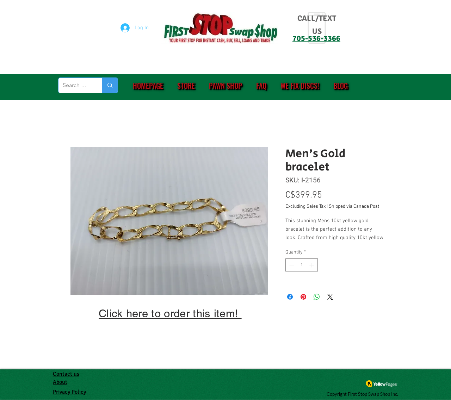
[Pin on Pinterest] (303, 297)
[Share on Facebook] (290, 297)
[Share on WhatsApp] (317, 297)
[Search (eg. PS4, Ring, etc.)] (75, 85)
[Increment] (312, 265)
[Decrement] (290, 265)
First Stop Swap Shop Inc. (373, 394)
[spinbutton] (301, 265)
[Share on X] (330, 297)
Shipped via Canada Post (354, 207)
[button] (186, 85)
